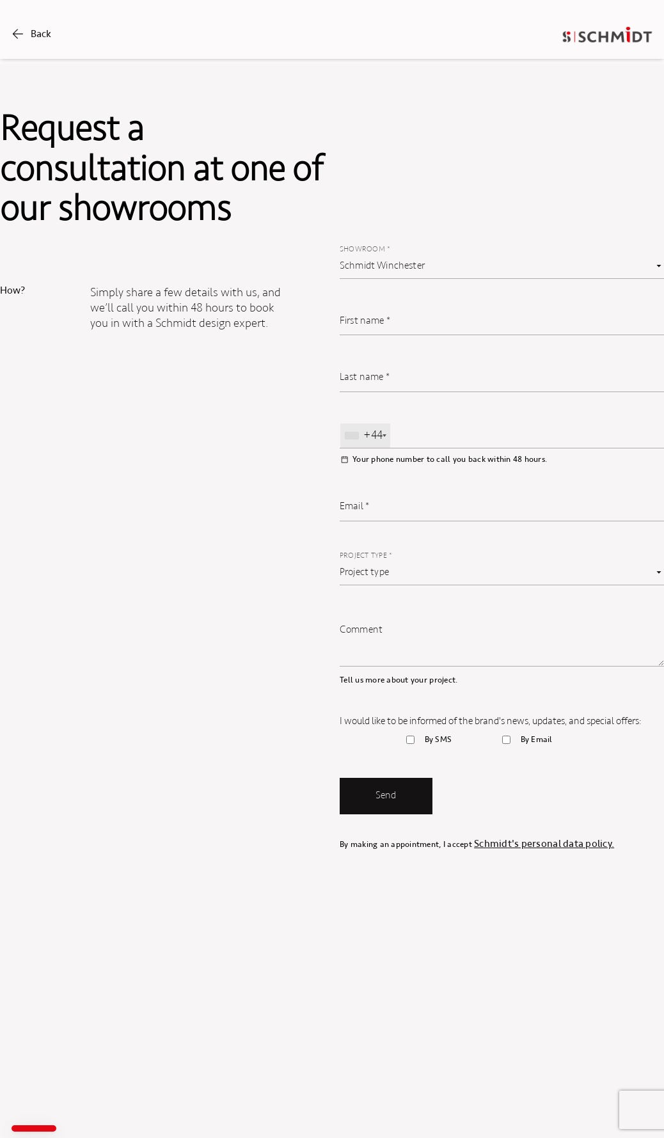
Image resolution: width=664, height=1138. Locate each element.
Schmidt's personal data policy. (544, 843)
